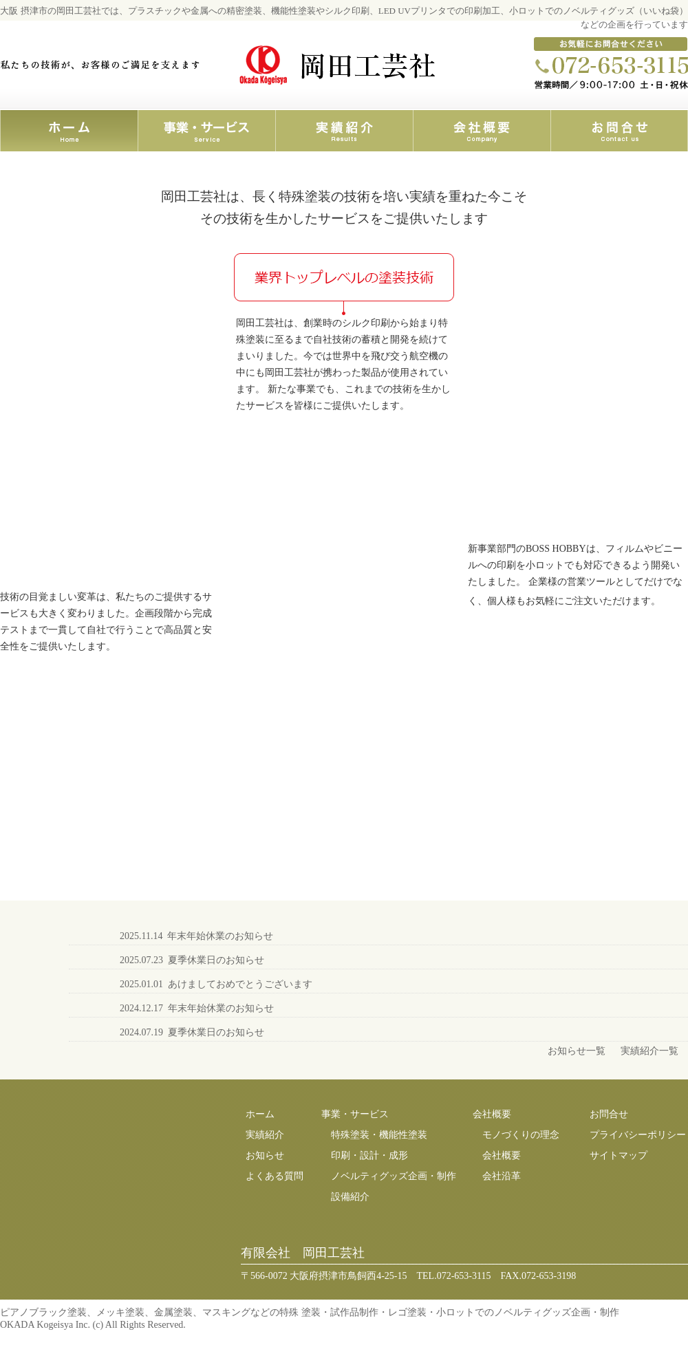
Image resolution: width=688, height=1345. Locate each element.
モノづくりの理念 (520, 1135)
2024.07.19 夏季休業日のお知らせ (192, 1032)
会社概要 (492, 1114)
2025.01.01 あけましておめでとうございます (216, 984)
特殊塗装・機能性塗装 (379, 1135)
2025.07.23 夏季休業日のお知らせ (192, 960)
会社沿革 (501, 1176)
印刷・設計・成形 (369, 1155)
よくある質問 (274, 1176)
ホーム (260, 1114)
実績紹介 (265, 1135)
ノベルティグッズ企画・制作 (393, 1176)
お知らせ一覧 (576, 1051)
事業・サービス (355, 1114)
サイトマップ (618, 1155)
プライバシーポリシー (638, 1135)
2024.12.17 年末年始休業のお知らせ (197, 1008)
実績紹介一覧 (649, 1051)
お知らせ (265, 1155)
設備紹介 (350, 1197)
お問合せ (609, 1114)
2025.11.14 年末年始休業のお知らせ (196, 936)
